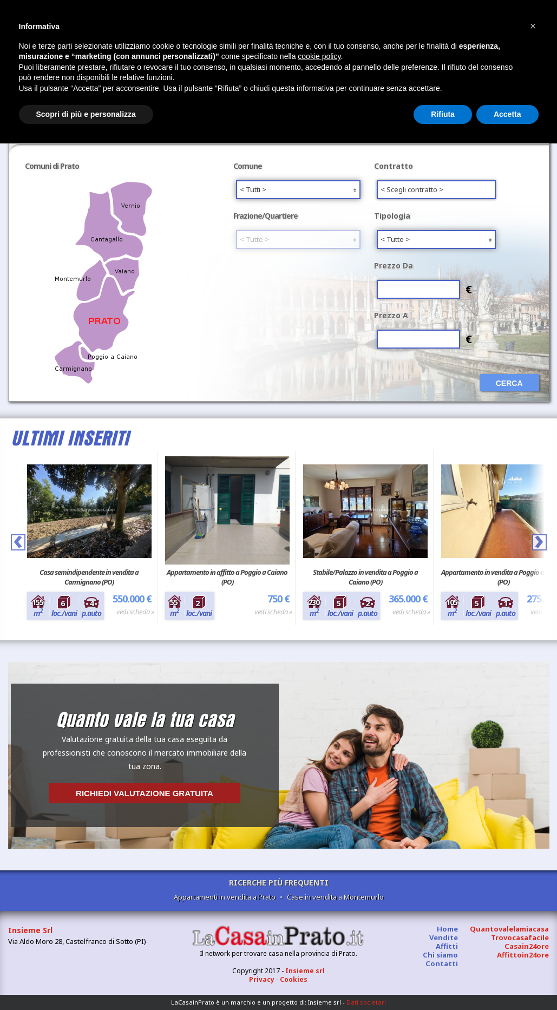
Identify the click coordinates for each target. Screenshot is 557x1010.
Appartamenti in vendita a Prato (225, 897)
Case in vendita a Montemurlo (335, 897)
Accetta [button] (507, 114)
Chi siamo (440, 955)
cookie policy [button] (319, 56)
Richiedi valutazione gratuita (144, 793)
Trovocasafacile (520, 937)
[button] (533, 26)
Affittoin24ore (523, 955)
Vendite (443, 937)
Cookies (293, 979)
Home (447, 929)
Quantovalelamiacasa (509, 929)
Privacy (261, 979)
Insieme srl (305, 970)
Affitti (447, 946)
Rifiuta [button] (443, 114)
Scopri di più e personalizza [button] (86, 114)
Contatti (441, 963)
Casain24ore (526, 946)
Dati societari (366, 1002)
